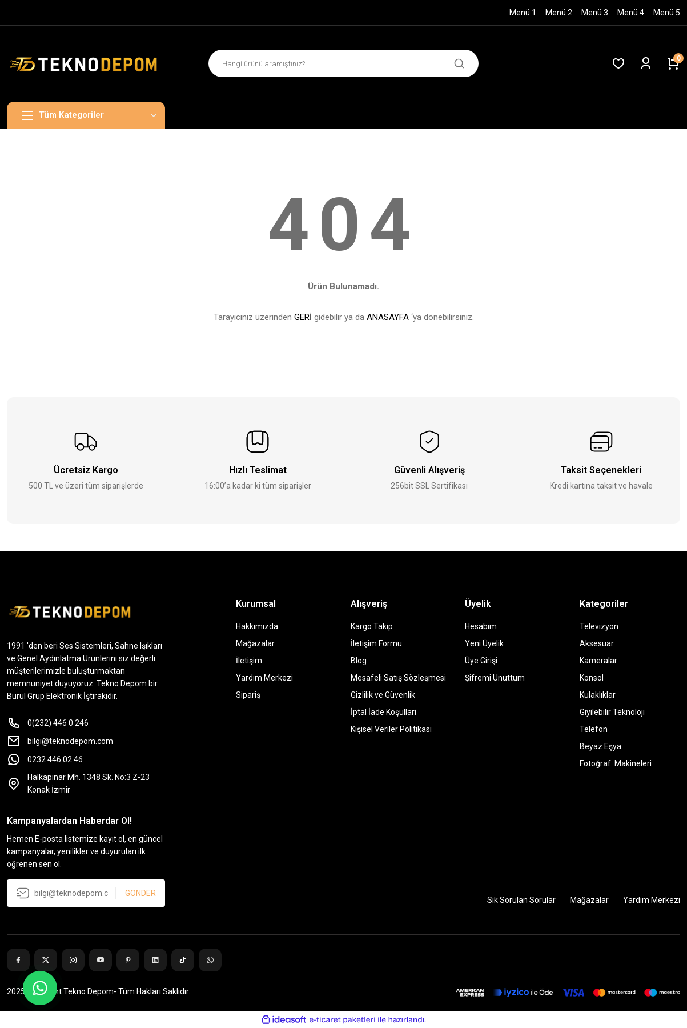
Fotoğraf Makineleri (616, 763)
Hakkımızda (257, 626)
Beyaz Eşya (600, 746)
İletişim (249, 660)
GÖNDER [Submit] (140, 893)
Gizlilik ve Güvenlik (383, 694)
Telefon (594, 729)
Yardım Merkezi (264, 677)
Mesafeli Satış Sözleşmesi (398, 677)
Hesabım (481, 626)
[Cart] (673, 63)
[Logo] (86, 64)
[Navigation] (86, 115)
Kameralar (598, 660)
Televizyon (599, 626)
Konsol (592, 677)
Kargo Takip (372, 626)
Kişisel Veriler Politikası (391, 729)
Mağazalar (255, 643)
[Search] (343, 63)
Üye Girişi (481, 660)
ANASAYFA (388, 317)
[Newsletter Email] (86, 893)
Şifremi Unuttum (495, 677)
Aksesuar (597, 643)
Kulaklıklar (598, 694)
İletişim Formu (376, 643)
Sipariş (248, 694)
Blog (359, 660)
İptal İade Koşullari (383, 712)
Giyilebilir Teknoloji (612, 712)
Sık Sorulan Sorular (521, 900)
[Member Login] (646, 63)
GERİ (303, 317)
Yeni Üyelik (484, 643)
